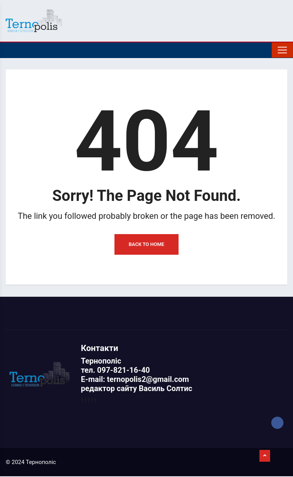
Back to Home (146, 245)
